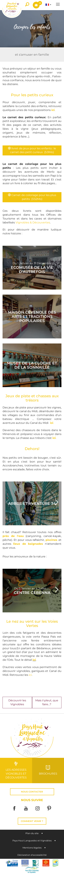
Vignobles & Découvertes (33, 222)
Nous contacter (32, 791)
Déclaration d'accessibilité (32, 855)
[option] (32, 503)
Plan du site (32, 833)
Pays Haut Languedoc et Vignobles (32, 840)
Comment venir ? (32, 821)
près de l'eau (13, 536)
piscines (51, 540)
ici (53, 110)
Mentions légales (32, 847)
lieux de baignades (28, 543)
